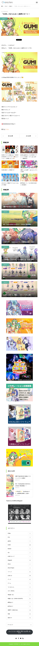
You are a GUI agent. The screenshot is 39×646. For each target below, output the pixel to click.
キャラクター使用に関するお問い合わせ (19, 632)
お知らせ (3, 18)
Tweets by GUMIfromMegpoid (14, 500)
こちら (7, 129)
